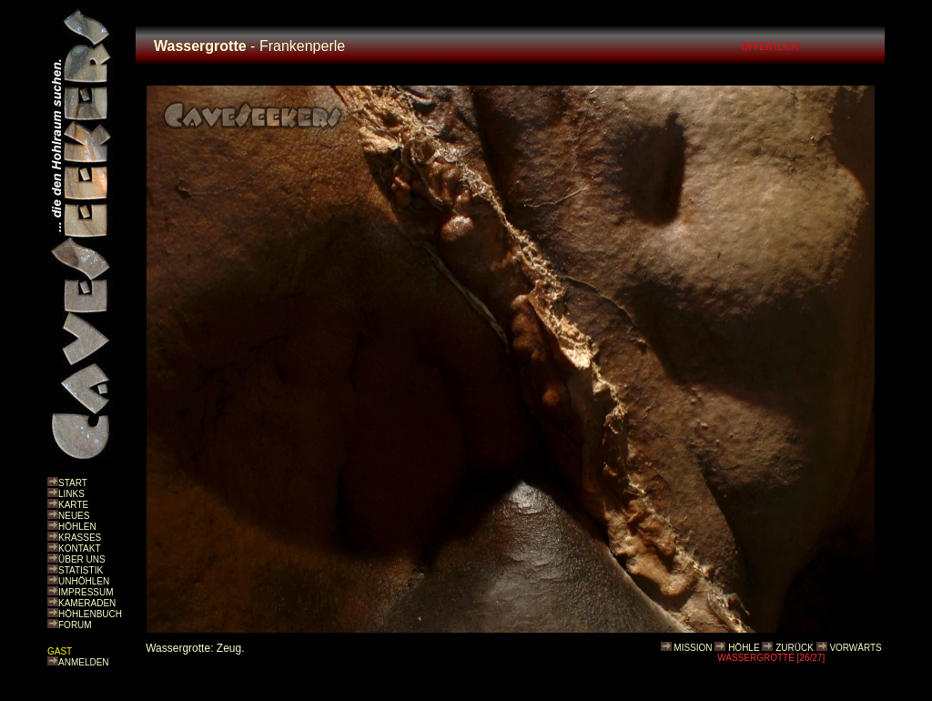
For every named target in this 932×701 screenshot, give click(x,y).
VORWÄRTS (855, 648)
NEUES (73, 516)
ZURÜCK (794, 648)
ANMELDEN (83, 662)
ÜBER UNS (82, 559)
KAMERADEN (87, 603)
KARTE (73, 505)
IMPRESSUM (86, 592)
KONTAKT (79, 549)
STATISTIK (80, 570)
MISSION (693, 648)
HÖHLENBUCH (90, 614)
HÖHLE (743, 648)
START (72, 483)
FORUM (75, 625)
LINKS (71, 494)
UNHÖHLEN (83, 581)
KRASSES (79, 538)
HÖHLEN (77, 527)
